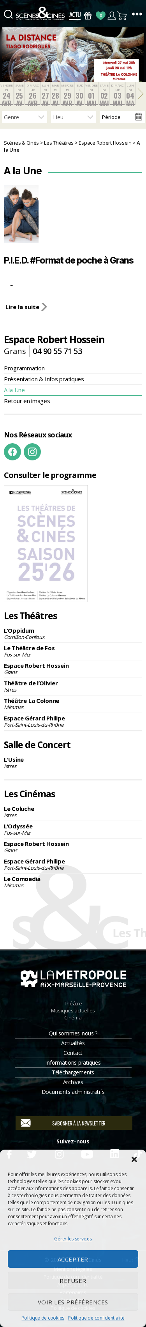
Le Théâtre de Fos (73, 651)
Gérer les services (72, 1238)
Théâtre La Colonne (73, 704)
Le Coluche (73, 812)
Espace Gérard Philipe (73, 721)
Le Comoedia (73, 882)
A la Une (14, 390)
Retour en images (27, 401)
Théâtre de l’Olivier (73, 686)
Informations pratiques (72, 1062)
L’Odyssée (73, 829)
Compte (111, 16)
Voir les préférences (73, 1302)
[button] (134, 1159)
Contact (73, 1052)
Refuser (73, 1281)
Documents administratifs (73, 1091)
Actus (75, 16)
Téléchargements (73, 1072)
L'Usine (73, 763)
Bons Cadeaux (87, 16)
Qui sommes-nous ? (73, 1033)
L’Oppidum (73, 633)
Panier (122, 16)
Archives (73, 1082)
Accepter (73, 1259)
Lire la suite (21, 307)
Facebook (12, 451)
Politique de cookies (42, 1318)
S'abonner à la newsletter (79, 1123)
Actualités (72, 1043)
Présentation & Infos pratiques (44, 379)
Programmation (24, 368)
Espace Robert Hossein (73, 669)
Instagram (32, 451)
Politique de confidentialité (96, 1318)
